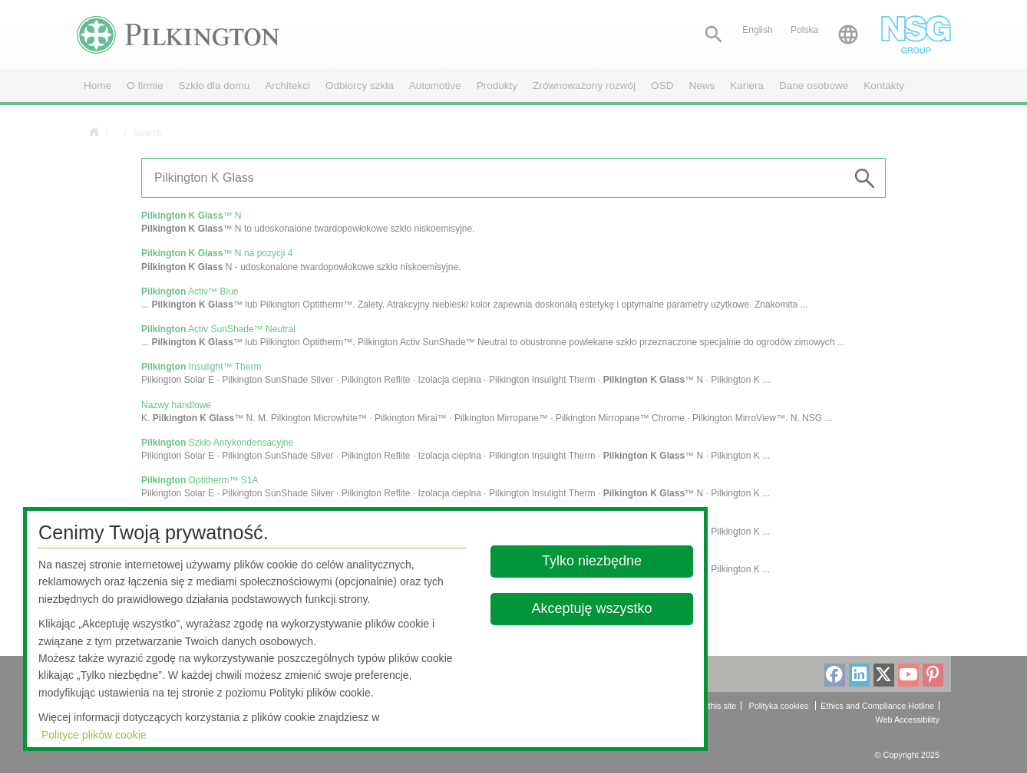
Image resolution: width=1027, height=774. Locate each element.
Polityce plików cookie (94, 735)
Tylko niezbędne (592, 560)
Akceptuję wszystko (591, 608)
